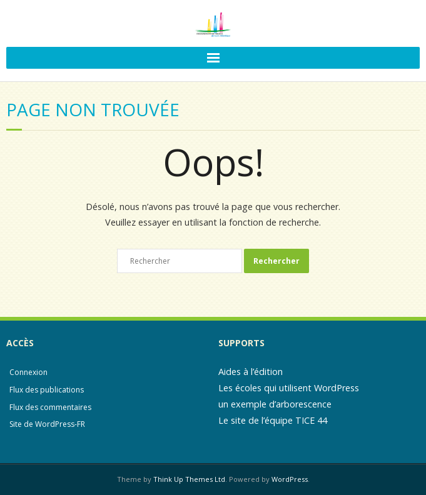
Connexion (28, 372)
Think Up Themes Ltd (189, 479)
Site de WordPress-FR (47, 424)
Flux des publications (46, 389)
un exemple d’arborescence (275, 404)
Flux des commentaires (50, 407)
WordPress (289, 479)
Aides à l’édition (250, 372)
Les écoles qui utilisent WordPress (288, 388)
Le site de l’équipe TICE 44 (272, 420)
